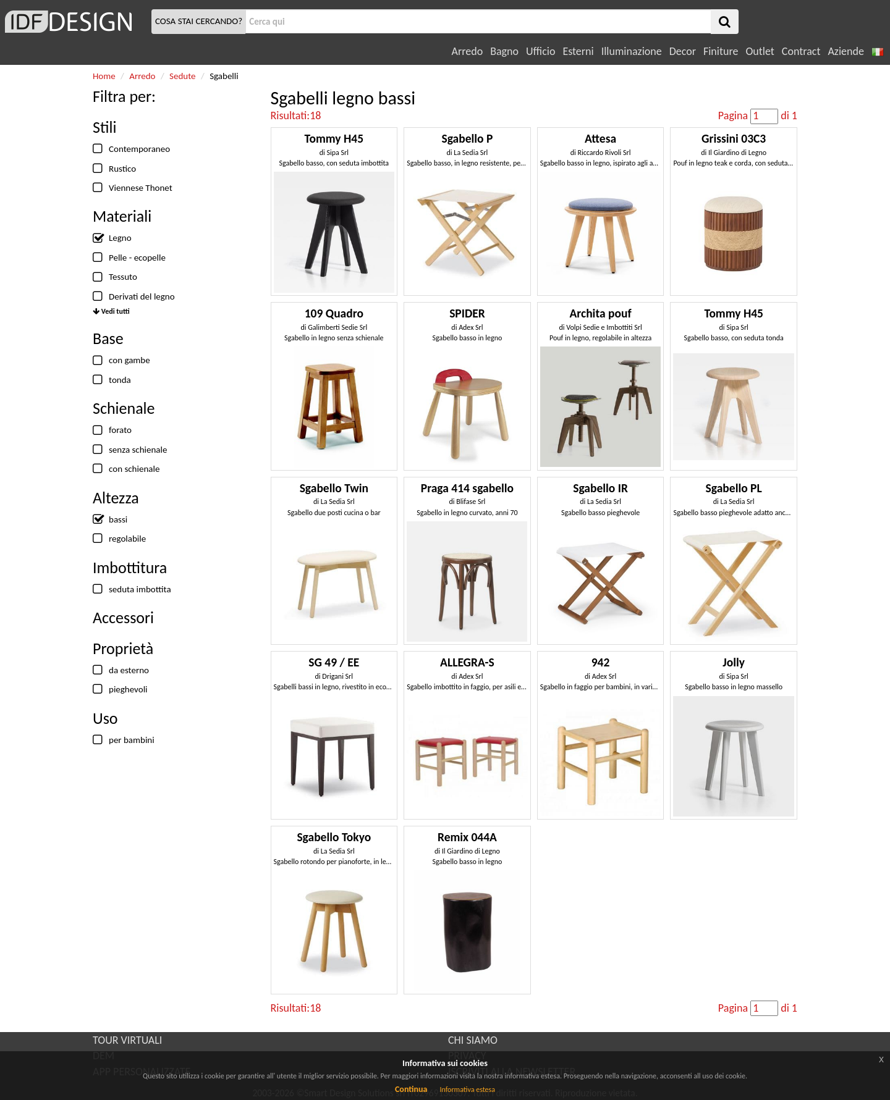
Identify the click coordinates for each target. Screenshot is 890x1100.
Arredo (467, 51)
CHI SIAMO (473, 1040)
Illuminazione (631, 51)
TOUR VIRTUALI (127, 1040)
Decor (682, 51)
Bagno (504, 51)
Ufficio (540, 51)
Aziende (845, 51)
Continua (411, 1089)
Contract (801, 51)
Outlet (759, 51)
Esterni (577, 51)
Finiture (720, 51)
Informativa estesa (467, 1089)
